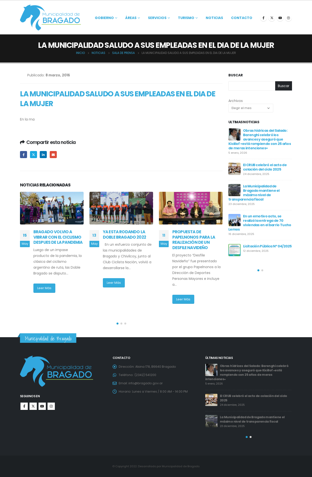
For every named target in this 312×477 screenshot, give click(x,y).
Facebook (23, 154)
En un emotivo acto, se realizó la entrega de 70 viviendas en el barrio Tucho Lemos (259, 223)
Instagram (51, 406)
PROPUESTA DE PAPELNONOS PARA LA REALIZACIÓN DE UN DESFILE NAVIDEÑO (193, 240)
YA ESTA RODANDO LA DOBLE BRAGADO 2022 (126, 234)
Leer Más (44, 288)
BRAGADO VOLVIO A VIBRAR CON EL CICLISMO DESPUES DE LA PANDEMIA (58, 237)
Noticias (214, 17)
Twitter (33, 154)
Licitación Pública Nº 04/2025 (267, 246)
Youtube (42, 406)
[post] (234, 134)
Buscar (235, 75)
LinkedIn (43, 154)
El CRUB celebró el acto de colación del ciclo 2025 (265, 167)
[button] (117, 323)
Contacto (241, 17)
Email (53, 154)
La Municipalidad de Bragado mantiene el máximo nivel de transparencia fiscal (254, 193)
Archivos (235, 100)
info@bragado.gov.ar (145, 383)
